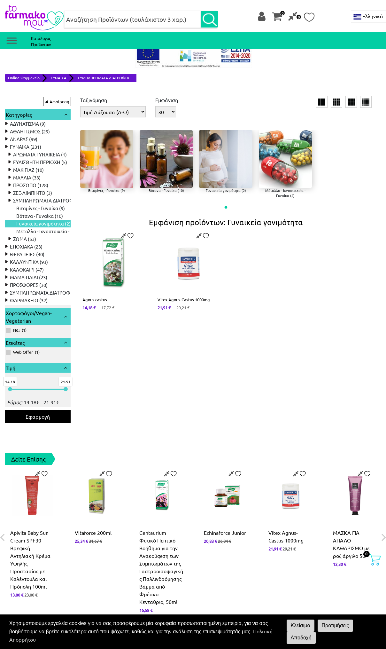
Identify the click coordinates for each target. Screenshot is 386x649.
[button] (225, 207)
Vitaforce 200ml (93, 532)
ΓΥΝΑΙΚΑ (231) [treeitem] (25, 147)
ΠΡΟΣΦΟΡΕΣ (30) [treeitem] (29, 285)
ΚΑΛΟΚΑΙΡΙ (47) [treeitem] (27, 269)
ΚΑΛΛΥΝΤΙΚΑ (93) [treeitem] (29, 262)
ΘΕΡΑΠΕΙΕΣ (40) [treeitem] (27, 254)
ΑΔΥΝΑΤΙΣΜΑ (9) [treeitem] (28, 124)
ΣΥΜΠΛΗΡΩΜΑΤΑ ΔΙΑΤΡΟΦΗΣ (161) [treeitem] (49, 292)
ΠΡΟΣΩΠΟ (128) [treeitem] (30, 185)
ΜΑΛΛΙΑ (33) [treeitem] (27, 177)
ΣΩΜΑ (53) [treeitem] (24, 239)
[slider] (10, 389)
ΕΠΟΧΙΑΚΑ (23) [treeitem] (26, 246)
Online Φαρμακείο (24, 77)
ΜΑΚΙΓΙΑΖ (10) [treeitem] (28, 170)
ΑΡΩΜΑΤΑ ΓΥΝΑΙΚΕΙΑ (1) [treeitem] (40, 154)
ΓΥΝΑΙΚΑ (58, 77)
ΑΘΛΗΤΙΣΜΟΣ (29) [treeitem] (30, 131)
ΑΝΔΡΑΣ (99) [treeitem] (23, 139)
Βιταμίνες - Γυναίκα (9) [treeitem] (40, 208)
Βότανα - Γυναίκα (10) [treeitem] (39, 216)
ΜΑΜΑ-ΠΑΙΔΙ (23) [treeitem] (28, 277)
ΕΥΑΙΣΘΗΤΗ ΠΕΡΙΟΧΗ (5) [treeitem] (40, 162)
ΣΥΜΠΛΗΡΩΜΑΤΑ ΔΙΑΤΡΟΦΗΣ (104, 77)
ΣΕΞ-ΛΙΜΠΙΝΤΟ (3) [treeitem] (32, 193)
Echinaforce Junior (225, 532)
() (16, 330)
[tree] (38, 212)
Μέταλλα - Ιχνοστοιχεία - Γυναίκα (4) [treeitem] (55, 231)
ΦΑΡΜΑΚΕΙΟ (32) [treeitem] (29, 300)
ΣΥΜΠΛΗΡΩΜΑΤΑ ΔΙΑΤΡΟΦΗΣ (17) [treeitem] (51, 200)
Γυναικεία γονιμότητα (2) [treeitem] (43, 223)
